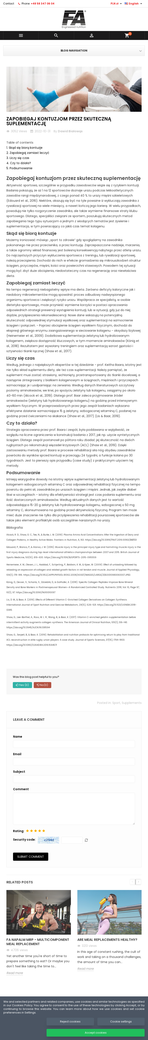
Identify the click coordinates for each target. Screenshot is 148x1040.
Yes (22, 685)
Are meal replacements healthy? (107, 939)
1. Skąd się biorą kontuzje (24, 148)
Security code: (24, 839)
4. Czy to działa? (18, 163)
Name (17, 736)
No (42, 685)
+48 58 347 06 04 (42, 3)
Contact (8, 3)
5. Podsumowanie (19, 168)
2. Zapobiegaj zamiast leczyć (27, 153)
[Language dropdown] (134, 3)
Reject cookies (70, 1021)
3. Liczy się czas (17, 158)
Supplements (132, 703)
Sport (116, 703)
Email (17, 754)
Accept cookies (96, 1033)
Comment (21, 789)
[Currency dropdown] (117, 3)
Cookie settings (121, 1021)
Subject (19, 772)
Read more (14, 973)
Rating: (18, 831)
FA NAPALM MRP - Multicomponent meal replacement (37, 941)
